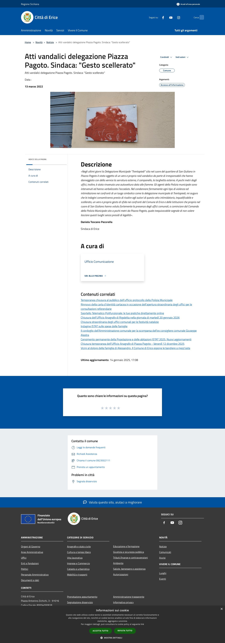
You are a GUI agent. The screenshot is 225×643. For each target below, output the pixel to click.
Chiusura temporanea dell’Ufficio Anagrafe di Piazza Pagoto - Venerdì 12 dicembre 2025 (132, 344)
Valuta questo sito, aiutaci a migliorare (112, 502)
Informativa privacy (123, 602)
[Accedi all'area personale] (188, 4)
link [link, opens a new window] (142, 624)
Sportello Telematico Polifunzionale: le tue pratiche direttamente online (122, 313)
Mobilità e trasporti (77, 574)
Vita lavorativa (74, 558)
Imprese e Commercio (78, 563)
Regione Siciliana (30, 4)
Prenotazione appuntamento (82, 597)
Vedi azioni (183, 57)
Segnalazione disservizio (80, 602)
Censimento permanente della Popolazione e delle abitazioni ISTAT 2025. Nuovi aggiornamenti (136, 339)
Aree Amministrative (32, 552)
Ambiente (118, 563)
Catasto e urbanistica (78, 569)
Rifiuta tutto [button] (125, 630)
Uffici (23, 558)
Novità (38, 42)
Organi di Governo (30, 546)
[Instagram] (172, 17)
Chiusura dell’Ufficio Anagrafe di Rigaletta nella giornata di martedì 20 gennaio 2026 (130, 317)
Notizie (50, 42)
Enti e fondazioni (30, 563)
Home (28, 42)
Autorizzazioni (120, 574)
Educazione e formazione (126, 546)
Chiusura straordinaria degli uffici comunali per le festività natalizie (120, 322)
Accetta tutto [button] (100, 630)
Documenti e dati (30, 580)
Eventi (162, 579)
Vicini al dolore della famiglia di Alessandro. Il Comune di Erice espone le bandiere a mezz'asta (135, 348)
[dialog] (112, 624)
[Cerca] (200, 17)
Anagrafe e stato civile (79, 546)
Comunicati (165, 552)
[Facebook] (157, 17)
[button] (112, 637)
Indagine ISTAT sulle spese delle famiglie (104, 326)
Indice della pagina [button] (37, 159)
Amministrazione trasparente (128, 597)
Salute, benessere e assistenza (129, 569)
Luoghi (162, 573)
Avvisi (162, 558)
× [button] (221, 609)
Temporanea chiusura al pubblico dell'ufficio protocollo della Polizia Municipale (127, 300)
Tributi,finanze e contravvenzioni (130, 557)
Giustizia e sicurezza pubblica (128, 552)
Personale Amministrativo (35, 574)
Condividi (166, 57)
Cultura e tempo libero (79, 552)
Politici (24, 569)
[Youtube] (165, 17)
